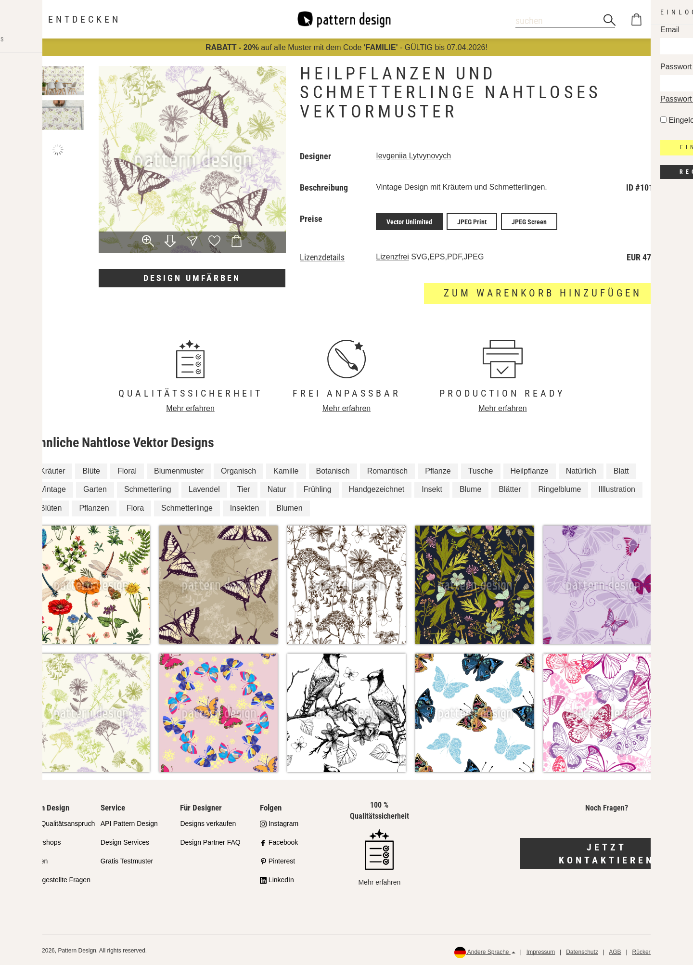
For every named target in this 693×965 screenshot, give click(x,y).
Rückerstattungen (655, 950)
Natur (277, 488)
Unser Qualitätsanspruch (58, 822)
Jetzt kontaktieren (606, 852)
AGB (615, 950)
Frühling (318, 488)
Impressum (540, 950)
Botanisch (333, 469)
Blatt (621, 469)
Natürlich (581, 469)
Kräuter (52, 469)
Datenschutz (582, 950)
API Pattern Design (129, 822)
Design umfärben (192, 278)
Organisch (238, 469)
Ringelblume (560, 488)
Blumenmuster (179, 469)
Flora (135, 506)
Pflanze (437, 469)
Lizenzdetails (322, 256)
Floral (127, 469)
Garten (95, 488)
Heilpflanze (530, 469)
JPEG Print (472, 221)
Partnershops (41, 841)
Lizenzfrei (392, 255)
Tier (243, 488)
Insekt (432, 488)
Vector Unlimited (409, 221)
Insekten (244, 506)
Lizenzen (34, 859)
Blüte (91, 469)
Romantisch (387, 469)
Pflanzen (94, 506)
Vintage (53, 488)
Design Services (125, 841)
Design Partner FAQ (210, 841)
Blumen (289, 506)
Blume (470, 488)
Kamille (285, 469)
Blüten (51, 506)
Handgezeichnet (377, 488)
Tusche (480, 469)
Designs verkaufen (208, 822)
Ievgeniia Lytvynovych (413, 156)
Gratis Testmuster (127, 859)
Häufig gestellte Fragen (55, 878)
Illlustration (616, 488)
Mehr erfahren (190, 407)
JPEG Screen (529, 221)
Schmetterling (147, 488)
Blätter (510, 488)
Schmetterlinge (187, 506)
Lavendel (204, 488)
